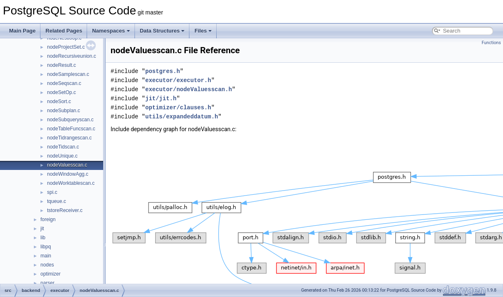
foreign (48, 219)
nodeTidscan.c (63, 147)
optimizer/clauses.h (178, 107)
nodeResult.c (61, 65)
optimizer (50, 274)
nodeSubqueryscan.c (70, 120)
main (45, 256)
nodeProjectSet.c (66, 47)
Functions (491, 42)
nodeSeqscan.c (64, 83)
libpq (45, 247)
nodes (47, 265)
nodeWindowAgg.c (67, 174)
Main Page (22, 31)
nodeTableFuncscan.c (71, 129)
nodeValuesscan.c (67, 165)
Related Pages (63, 31)
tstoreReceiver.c (65, 210)
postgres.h (162, 71)
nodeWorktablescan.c (70, 183)
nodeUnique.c (62, 156)
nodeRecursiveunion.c (71, 56)
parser (47, 283)
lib (42, 237)
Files (203, 31)
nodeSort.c (59, 101)
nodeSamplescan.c (68, 74)
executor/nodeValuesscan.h (188, 89)
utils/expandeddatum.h (181, 116)
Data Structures (162, 31)
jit (42, 228)
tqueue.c (56, 201)
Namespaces (111, 31)
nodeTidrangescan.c (69, 138)
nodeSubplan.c (63, 110)
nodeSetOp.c (61, 92)
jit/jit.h (161, 98)
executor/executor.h (178, 80)
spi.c (52, 192)
